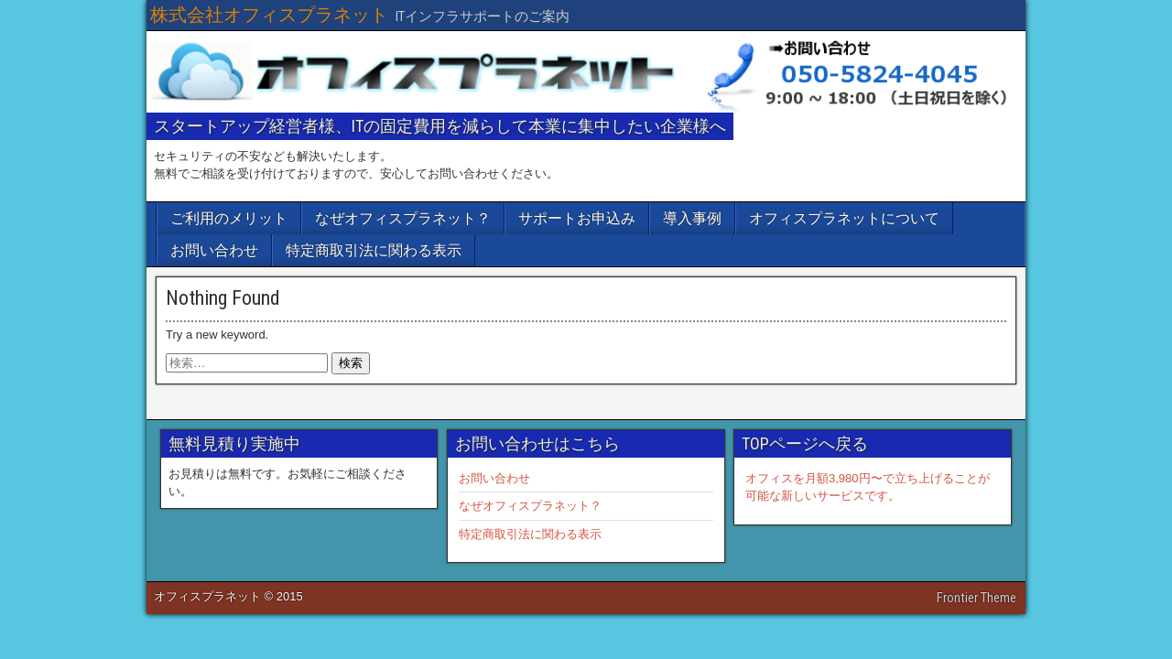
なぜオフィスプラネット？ (403, 218)
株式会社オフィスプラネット (269, 15)
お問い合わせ (214, 250)
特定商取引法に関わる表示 (373, 250)
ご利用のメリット (229, 218)
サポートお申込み (576, 218)
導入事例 (692, 218)
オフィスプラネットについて (844, 218)
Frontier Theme (976, 597)
